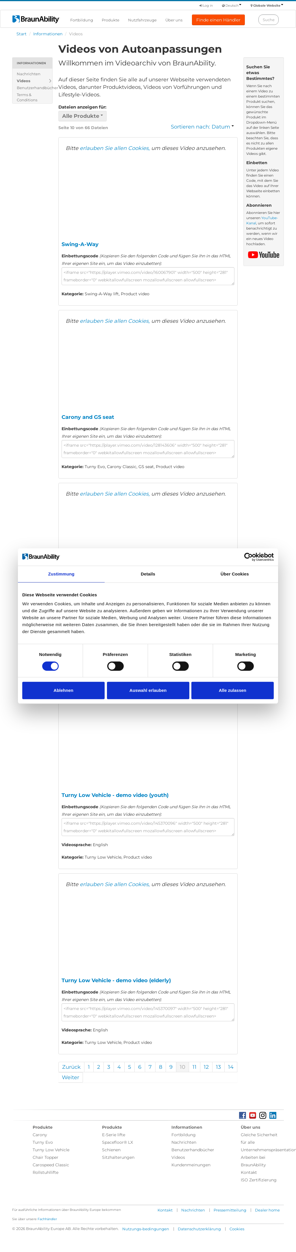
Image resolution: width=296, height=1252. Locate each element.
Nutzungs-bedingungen (145, 1229)
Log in (206, 5)
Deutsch (233, 5)
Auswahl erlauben (148, 690)
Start (21, 34)
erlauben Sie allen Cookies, (115, 148)
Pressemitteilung (230, 1210)
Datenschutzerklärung (199, 1229)
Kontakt (249, 1172)
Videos (23, 80)
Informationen (47, 34)
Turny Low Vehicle (51, 1149)
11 (195, 1067)
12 (206, 1067)
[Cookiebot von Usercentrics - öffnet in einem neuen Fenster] (248, 557)
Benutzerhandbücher (34, 87)
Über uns (173, 20)
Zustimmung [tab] (61, 573)
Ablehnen (63, 690)
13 (218, 1067)
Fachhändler (47, 1219)
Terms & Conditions (27, 97)
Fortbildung (81, 20)
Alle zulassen (232, 690)
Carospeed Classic (51, 1165)
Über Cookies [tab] (235, 573)
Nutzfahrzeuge (142, 20)
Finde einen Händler (218, 20)
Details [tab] (148, 573)
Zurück (71, 1067)
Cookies (237, 1229)
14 (231, 1067)
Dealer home (267, 1210)
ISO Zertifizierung (259, 1180)
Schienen (111, 1149)
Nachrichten (28, 74)
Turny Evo (43, 1142)
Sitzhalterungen (118, 1157)
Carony (40, 1134)
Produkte (110, 20)
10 (182, 1067)
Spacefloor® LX (117, 1142)
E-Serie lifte (113, 1134)
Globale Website (268, 5)
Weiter (70, 1077)
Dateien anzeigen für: (82, 107)
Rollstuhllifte (45, 1172)
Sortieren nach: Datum (202, 127)
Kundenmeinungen (190, 1165)
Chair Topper (45, 1157)
